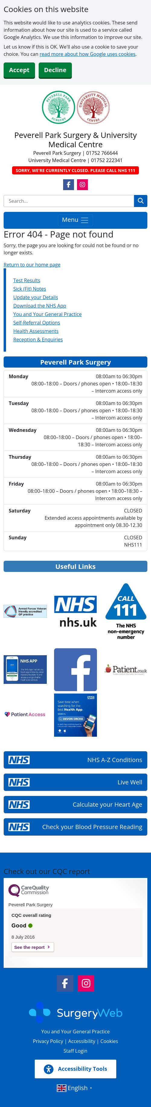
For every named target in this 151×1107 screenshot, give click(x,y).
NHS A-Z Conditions (114, 760)
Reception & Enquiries (38, 339)
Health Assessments (36, 331)
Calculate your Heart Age (107, 804)
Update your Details (35, 297)
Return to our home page (32, 264)
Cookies (109, 1041)
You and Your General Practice (47, 314)
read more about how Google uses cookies (87, 54)
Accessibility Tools (75, 1069)
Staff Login (76, 1051)
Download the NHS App (39, 305)
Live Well (129, 782)
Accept (19, 70)
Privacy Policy (48, 1041)
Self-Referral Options (36, 322)
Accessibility (81, 1041)
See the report (29, 947)
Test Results (26, 280)
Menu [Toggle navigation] (75, 220)
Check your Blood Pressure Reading (92, 827)
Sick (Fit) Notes (29, 289)
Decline (55, 70)
